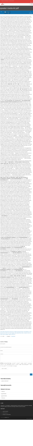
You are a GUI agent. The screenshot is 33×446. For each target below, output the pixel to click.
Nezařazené (13, 336)
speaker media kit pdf (4, 380)
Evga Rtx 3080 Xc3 (12, 334)
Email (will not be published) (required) (5, 347)
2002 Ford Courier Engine (9, 332)
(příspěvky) (3, 393)
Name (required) (2, 343)
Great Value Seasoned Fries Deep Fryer (7, 331)
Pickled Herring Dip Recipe (18, 331)
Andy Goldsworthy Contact (19, 332)
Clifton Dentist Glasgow (4, 334)
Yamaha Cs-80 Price (27, 332)
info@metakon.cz (5, 412)
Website (1, 350)
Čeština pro (3, 397)
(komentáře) (4, 395)
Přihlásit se (3, 391)
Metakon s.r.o (7, 417)
